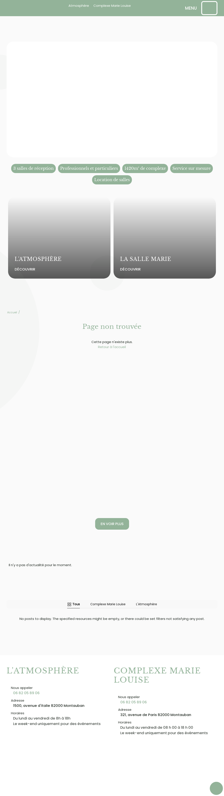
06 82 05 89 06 (26, 689)
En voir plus (112, 523)
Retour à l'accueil (112, 347)
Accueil (12, 312)
